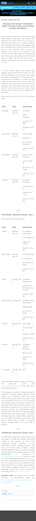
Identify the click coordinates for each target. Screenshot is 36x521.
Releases (23, 7)
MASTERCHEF (6, 8)
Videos (28, 7)
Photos (17, 7)
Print (5, 491)
